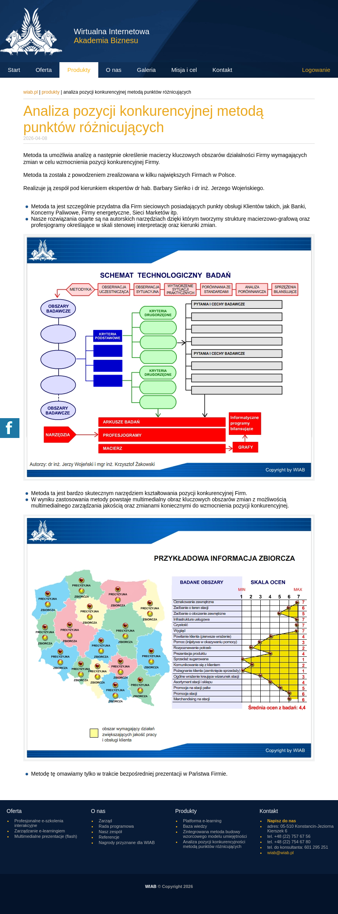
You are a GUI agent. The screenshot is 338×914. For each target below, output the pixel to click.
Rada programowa (116, 826)
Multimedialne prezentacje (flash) (45, 836)
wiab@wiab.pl (280, 852)
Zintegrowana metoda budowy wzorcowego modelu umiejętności (215, 834)
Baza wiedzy (195, 826)
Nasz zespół (110, 831)
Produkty (50, 92)
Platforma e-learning (202, 820)
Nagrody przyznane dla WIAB (127, 842)
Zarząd (105, 820)
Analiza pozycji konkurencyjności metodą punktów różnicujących (214, 844)
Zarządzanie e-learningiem (39, 831)
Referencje (109, 837)
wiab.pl (30, 92)
